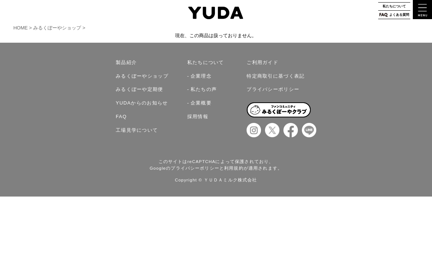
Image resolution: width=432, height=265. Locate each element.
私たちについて (394, 6)
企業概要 (201, 103)
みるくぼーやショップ (57, 28)
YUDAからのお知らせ (142, 103)
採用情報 (197, 116)
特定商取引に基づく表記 (275, 76)
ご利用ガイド (262, 62)
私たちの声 (204, 89)
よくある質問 (394, 15)
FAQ (121, 116)
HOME (21, 28)
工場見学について (137, 130)
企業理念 (201, 76)
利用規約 (234, 168)
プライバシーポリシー (273, 89)
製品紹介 (126, 62)
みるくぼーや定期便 (139, 89)
